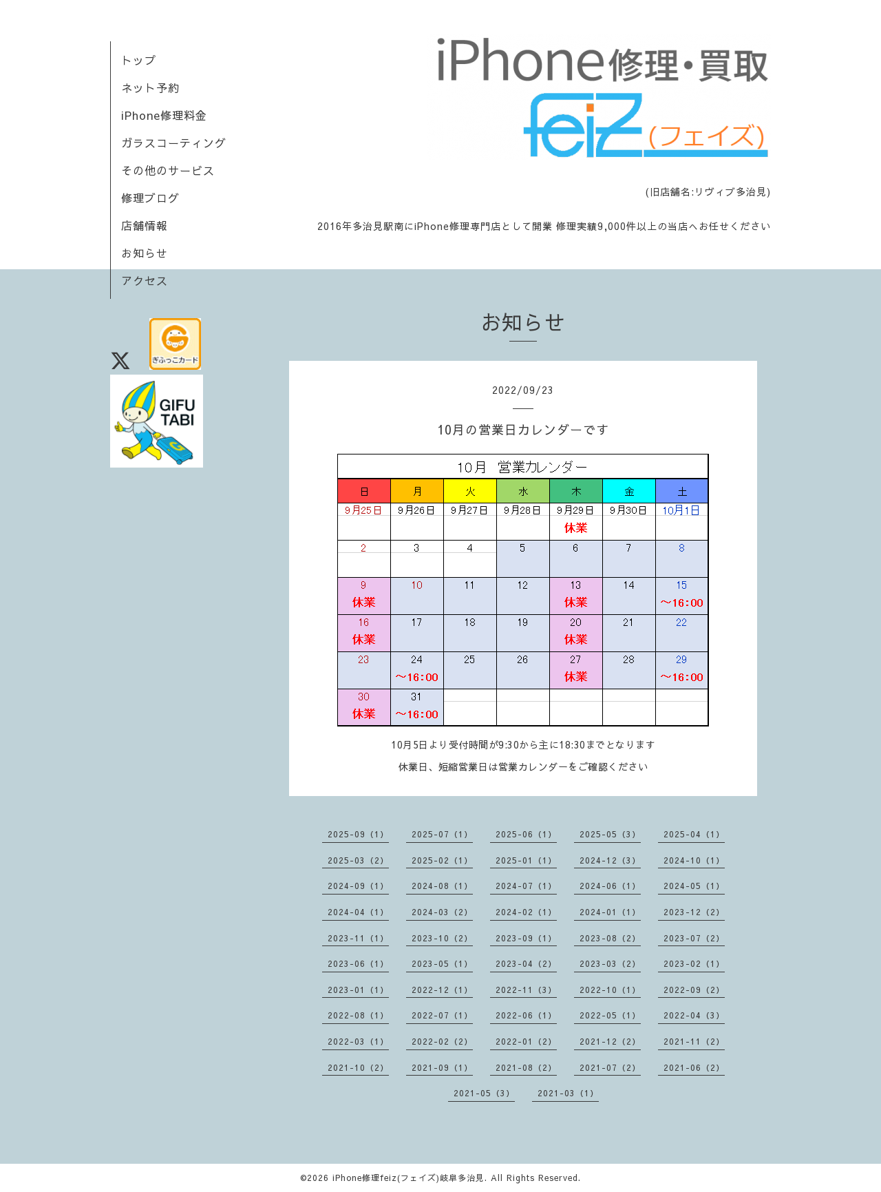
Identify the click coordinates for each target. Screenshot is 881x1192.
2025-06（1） (526, 833)
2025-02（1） (442, 860)
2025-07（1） (442, 833)
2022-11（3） (526, 989)
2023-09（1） (526, 937)
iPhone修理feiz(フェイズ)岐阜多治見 (408, 1177)
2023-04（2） (526, 963)
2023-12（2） (694, 911)
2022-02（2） (442, 1041)
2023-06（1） (358, 963)
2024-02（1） (526, 911)
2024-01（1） (610, 911)
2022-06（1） (526, 1015)
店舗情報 (144, 225)
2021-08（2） (526, 1067)
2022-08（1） (358, 1015)
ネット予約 (150, 87)
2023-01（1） (358, 989)
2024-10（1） (694, 860)
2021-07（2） (610, 1067)
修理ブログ (150, 197)
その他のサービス (168, 170)
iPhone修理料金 (164, 115)
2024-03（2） (442, 911)
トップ (138, 59)
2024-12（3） (610, 860)
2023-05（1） (442, 963)
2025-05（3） (610, 833)
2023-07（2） (694, 937)
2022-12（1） (442, 989)
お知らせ (144, 252)
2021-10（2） (358, 1067)
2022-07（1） (442, 1015)
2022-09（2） (694, 989)
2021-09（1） (442, 1067)
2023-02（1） (694, 963)
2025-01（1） (526, 860)
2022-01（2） (526, 1041)
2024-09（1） (358, 885)
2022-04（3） (694, 1015)
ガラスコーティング (173, 142)
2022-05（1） (610, 1015)
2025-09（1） (358, 833)
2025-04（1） (694, 833)
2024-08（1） (442, 885)
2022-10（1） (610, 989)
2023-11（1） (358, 937)
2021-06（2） (694, 1067)
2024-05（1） (694, 885)
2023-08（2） (610, 937)
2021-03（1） (568, 1092)
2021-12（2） (610, 1041)
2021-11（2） (694, 1041)
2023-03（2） (610, 963)
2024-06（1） (610, 885)
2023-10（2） (442, 937)
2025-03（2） (358, 860)
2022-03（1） (358, 1041)
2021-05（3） (484, 1092)
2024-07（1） (526, 885)
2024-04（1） (358, 911)
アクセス (144, 280)
